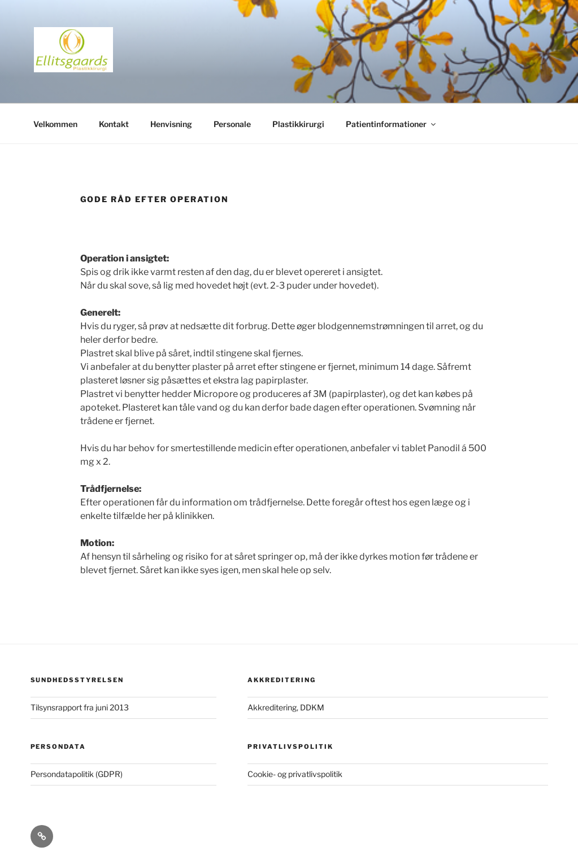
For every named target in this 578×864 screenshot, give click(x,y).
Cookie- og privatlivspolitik (294, 774)
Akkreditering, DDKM (285, 707)
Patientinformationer (391, 124)
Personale (232, 124)
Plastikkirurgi (298, 124)
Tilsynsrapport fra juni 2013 (80, 707)
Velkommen (55, 124)
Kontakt (114, 124)
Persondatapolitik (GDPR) (77, 774)
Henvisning (171, 124)
